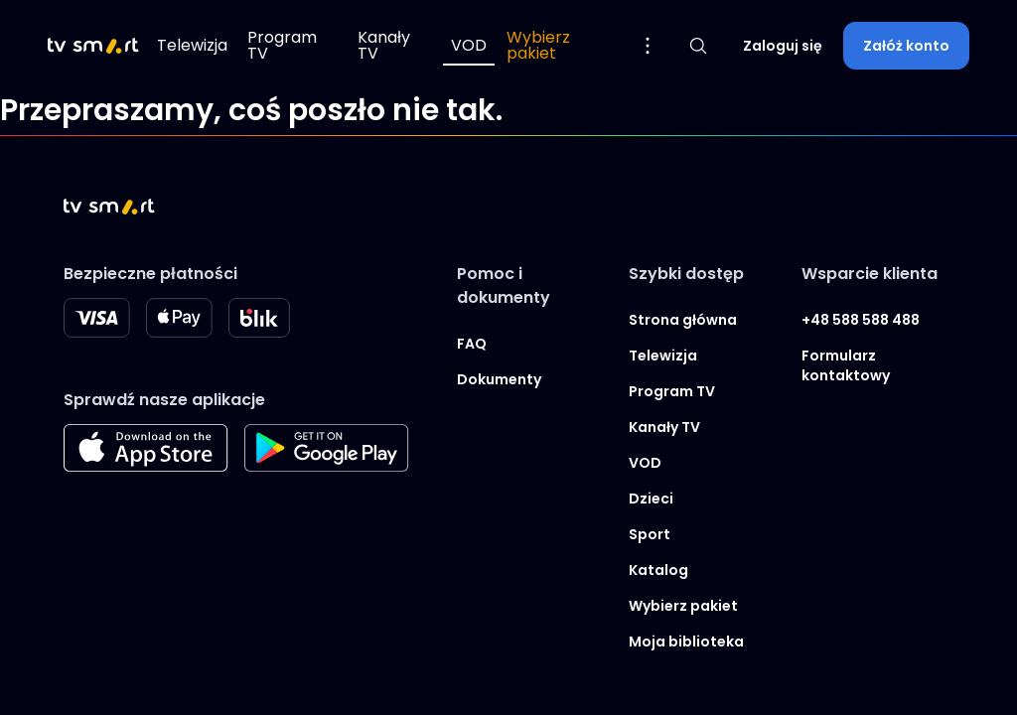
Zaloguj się (782, 46)
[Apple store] (146, 466)
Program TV (282, 45)
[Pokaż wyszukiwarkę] (698, 46)
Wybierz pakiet (538, 45)
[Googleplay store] (326, 466)
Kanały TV (384, 45)
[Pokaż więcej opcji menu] (647, 46)
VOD (469, 45)
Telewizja (192, 45)
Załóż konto (906, 46)
